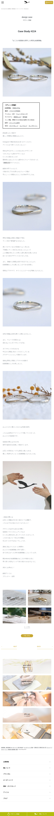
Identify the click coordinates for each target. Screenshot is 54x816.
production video (27, 699)
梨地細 (25, 117)
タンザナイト (33, 126)
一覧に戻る (26, 635)
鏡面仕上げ (17, 117)
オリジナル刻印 (14, 123)
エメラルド (23, 126)
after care (27, 715)
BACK (45, 647)
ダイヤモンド (13, 126)
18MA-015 (6, 163)
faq (27, 731)
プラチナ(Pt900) (14, 111)
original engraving (27, 683)
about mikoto (27, 666)
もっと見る (27, 627)
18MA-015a (16, 108)
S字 (13, 114)
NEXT (9, 647)
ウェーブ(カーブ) (22, 114)
